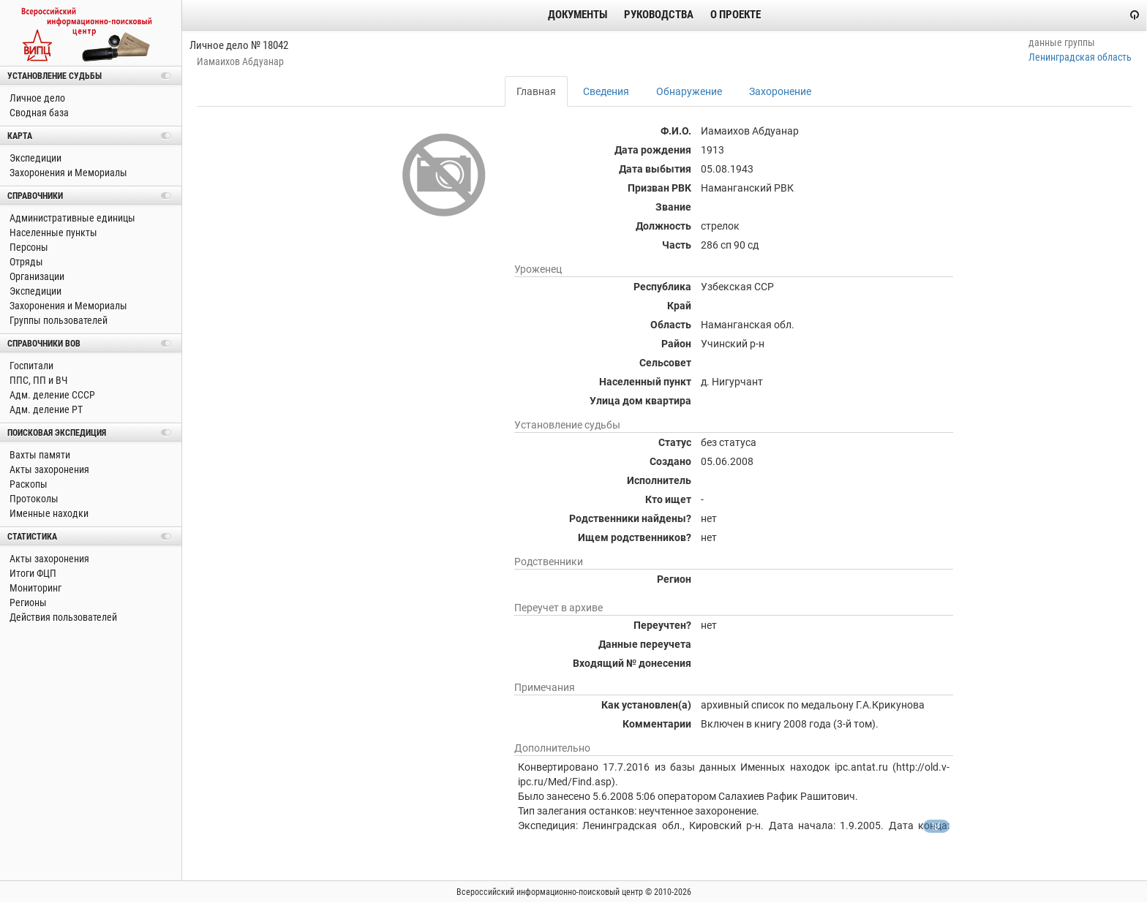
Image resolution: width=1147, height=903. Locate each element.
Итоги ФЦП (31, 573)
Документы (577, 14)
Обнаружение (689, 91)
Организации (35, 276)
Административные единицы (71, 218)
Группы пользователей (57, 320)
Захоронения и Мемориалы (67, 172)
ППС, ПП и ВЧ (37, 380)
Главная (536, 91)
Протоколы (33, 499)
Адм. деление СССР (51, 395)
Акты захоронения (48, 469)
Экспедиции (34, 158)
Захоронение (780, 91)
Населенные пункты (52, 232)
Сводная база (38, 112)
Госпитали (30, 365)
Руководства (658, 14)
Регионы (27, 602)
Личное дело (36, 98)
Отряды (25, 262)
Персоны (27, 247)
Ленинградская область (1080, 57)
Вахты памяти (38, 455)
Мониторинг (34, 588)
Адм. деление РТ (45, 409)
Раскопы (27, 484)
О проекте (735, 14)
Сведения (606, 91)
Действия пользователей (62, 617)
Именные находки (48, 513)
